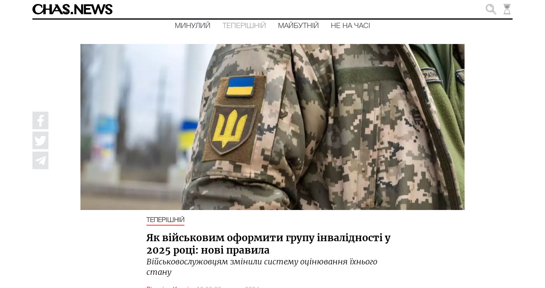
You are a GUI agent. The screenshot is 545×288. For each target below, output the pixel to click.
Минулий (192, 26)
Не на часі (350, 26)
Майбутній (298, 26)
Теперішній (244, 26)
